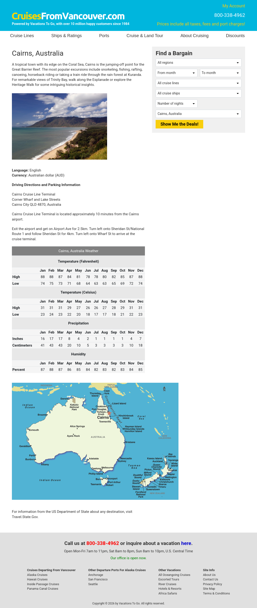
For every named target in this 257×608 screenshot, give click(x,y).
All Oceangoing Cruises (174, 575)
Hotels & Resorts (170, 588)
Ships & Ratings (66, 35)
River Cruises (167, 584)
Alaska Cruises (37, 575)
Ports (104, 35)
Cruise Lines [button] (22, 35)
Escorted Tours (168, 579)
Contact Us (210, 579)
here (186, 543)
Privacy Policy (212, 584)
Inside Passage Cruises (43, 584)
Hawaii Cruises (37, 579)
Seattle (93, 584)
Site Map (209, 588)
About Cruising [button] (194, 35)
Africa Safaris (167, 593)
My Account (233, 5)
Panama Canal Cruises (42, 588)
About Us (209, 575)
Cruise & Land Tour (145, 35)
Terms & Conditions (216, 593)
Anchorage (95, 575)
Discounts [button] (235, 35)
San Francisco (98, 579)
